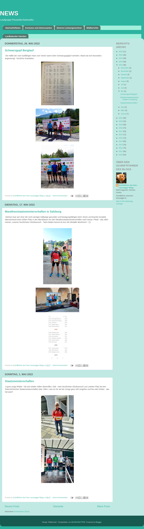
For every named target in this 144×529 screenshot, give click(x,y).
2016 (121, 135)
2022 (121, 65)
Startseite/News (13, 28)
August (124, 81)
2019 (121, 125)
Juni (123, 88)
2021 (121, 118)
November (125, 71)
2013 (121, 145)
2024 (121, 58)
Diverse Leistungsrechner (69, 28)
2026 (121, 52)
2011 (121, 151)
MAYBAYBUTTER (78, 522)
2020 (121, 121)
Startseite (58, 506)
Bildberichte (92, 28)
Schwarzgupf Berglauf (19, 50)
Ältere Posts (103, 506)
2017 (121, 131)
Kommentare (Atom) (21, 512)
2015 (121, 138)
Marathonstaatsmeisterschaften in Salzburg (33, 211)
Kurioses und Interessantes (38, 28)
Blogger (99, 522)
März (123, 110)
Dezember (125, 68)
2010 (121, 155)
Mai (122, 91)
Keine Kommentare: (60, 196)
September (125, 78)
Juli (122, 84)
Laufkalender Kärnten (15, 36)
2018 (121, 128)
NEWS (9, 13)
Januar (124, 114)
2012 (121, 148)
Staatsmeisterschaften (19, 381)
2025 (121, 55)
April (123, 107)
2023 (121, 62)
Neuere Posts (12, 506)
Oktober (124, 75)
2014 (121, 141)
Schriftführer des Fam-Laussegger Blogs (128, 186)
